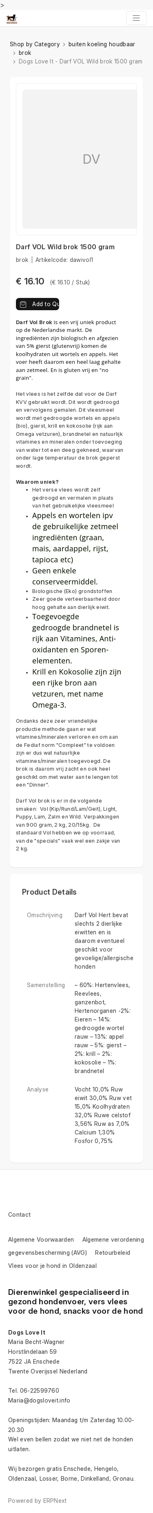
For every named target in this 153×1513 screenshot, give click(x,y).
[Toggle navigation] (136, 18)
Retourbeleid (112, 1252)
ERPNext (55, 1500)
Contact (19, 1214)
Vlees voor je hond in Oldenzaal (52, 1265)
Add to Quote (39, 303)
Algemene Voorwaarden (41, 1239)
